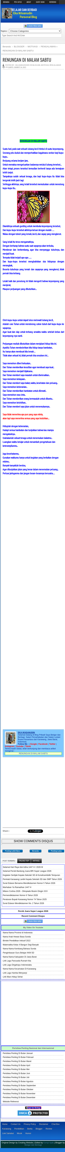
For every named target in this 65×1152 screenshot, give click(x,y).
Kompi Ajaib (48, 1143)
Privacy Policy (30, 1124)
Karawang (6, 1129)
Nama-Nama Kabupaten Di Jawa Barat (19, 957)
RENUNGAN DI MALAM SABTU (27, 59)
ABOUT (29, 2)
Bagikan (38, 830)
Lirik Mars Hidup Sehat (12, 977)
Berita (29, 1129)
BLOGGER (36, 65)
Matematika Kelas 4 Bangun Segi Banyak (21, 945)
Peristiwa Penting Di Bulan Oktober (18, 1089)
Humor (28, 1133)
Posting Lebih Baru (12, 851)
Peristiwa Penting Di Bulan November (19, 1093)
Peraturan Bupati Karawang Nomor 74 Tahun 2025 (25, 899)
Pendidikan (19, 1129)
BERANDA (6, 2)
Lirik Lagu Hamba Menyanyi (15, 973)
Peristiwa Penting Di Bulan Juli (16, 1077)
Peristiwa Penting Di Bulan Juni (16, 1073)
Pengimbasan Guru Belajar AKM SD (18, 953)
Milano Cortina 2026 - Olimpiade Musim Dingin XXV (25, 891)
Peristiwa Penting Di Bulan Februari (18, 1057)
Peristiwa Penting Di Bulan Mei (16, 1069)
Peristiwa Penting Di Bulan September (19, 1085)
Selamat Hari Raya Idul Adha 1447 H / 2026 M (23, 867)
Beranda (35, 851)
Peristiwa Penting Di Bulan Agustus (18, 1081)
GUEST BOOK (40, 2)
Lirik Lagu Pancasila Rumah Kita (17, 961)
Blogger (39, 1129)
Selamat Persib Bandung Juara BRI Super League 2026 (27, 871)
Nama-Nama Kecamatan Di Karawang (19, 969)
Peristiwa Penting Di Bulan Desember (19, 1097)
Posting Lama (56, 851)
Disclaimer (43, 1124)
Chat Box (55, 1124)
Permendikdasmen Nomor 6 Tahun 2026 (20, 895)
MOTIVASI (45, 65)
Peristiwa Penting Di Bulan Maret (17, 1061)
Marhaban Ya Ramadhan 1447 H (17, 887)
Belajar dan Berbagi (33, 1145)
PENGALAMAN (55, 65)
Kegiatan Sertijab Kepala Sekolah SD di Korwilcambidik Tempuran (31, 875)
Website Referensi (11, 1101)
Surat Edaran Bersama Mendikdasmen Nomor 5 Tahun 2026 (29, 883)
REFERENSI (52, 2)
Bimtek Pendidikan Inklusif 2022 (16, 941)
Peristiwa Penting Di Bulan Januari (18, 1053)
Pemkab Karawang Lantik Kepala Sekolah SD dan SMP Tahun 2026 (32, 879)
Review (49, 1129)
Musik (19, 1133)
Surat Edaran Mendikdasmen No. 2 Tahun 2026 (23, 903)
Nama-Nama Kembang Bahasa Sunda (19, 949)
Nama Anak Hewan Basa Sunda (17, 937)
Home (4, 1124)
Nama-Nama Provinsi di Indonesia (17, 932)
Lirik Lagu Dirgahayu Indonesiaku (17, 965)
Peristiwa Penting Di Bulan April (16, 1065)
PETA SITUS (18, 2)
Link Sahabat (8, 1133)
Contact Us (15, 1124)
